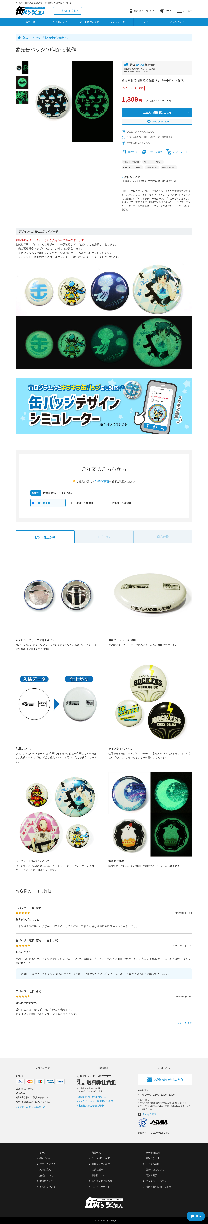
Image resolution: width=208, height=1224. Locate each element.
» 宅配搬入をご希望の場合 (90, 1105)
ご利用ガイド (59, 22)
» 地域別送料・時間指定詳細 (91, 1096)
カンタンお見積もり (102, 1181)
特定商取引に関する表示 (158, 1186)
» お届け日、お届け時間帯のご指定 (95, 1101)
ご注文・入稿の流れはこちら (140, 132)
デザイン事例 (156, 151)
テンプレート (182, 151)
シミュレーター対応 (133, 88)
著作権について (100, 1175)
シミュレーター (118, 22)
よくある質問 (149, 1114)
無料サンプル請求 (101, 1164)
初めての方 (45, 1158)
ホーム (42, 1152)
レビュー (148, 22)
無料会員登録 (153, 1152)
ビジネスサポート (101, 1186)
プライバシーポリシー (157, 1181)
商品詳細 (133, 151)
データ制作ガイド (89, 22)
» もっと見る (184, 1023)
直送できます (153, 1158)
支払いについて (47, 1186)
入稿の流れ (45, 1169)
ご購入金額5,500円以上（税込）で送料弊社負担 (149, 137)
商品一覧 (30, 22)
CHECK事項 (102, 481)
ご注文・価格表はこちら (157, 112)
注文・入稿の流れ (48, 1164)
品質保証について (155, 1169)
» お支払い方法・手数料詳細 (30, 1107)
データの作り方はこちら (138, 143)
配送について (46, 1181)
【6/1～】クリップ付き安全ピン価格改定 (45, 37)
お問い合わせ (177, 22)
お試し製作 (97, 1169)
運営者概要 (151, 1175)
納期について (46, 1175)
